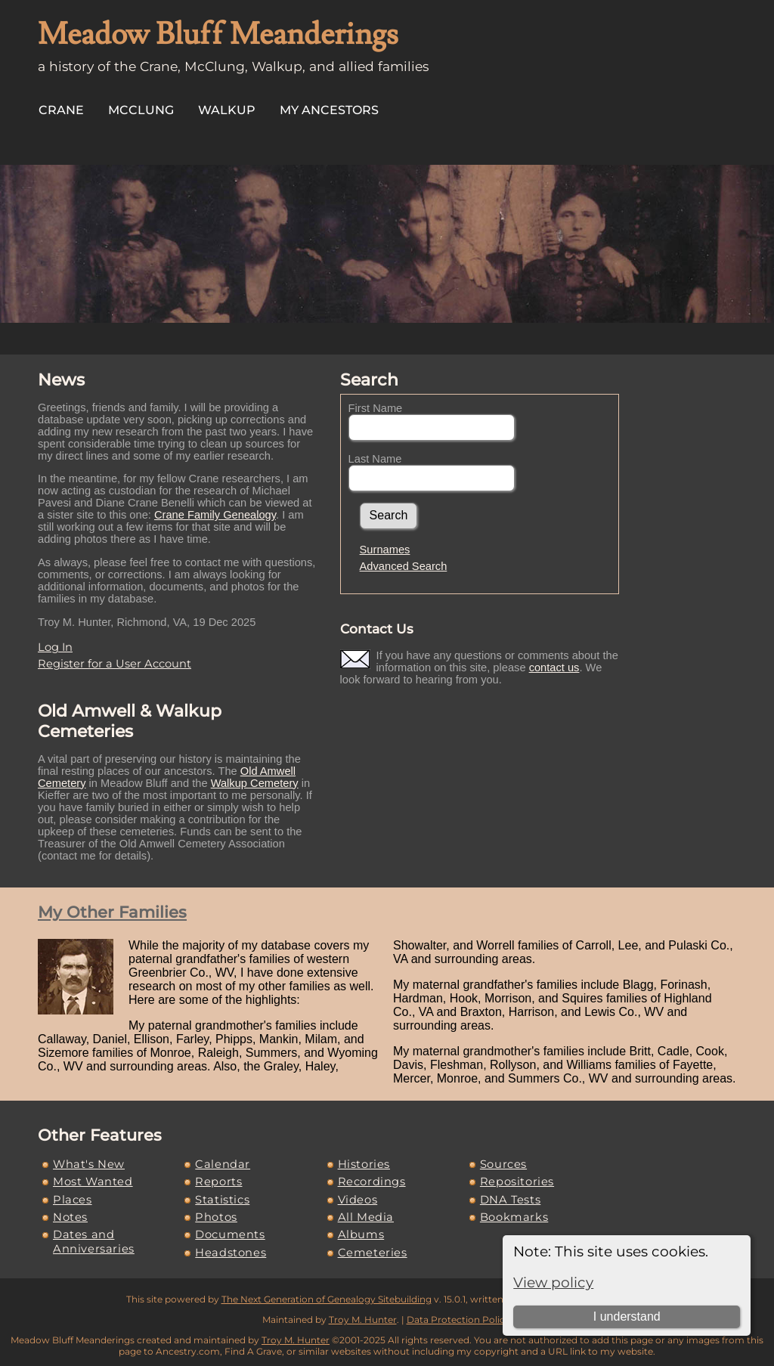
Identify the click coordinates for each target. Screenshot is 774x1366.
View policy (553, 1282)
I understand (627, 1316)
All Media (366, 1217)
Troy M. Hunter (363, 1319)
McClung (141, 110)
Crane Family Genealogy (215, 515)
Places (72, 1199)
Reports (218, 1181)
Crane (61, 110)
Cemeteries (372, 1252)
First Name (375, 408)
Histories (364, 1164)
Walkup (226, 110)
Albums (361, 1234)
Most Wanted (93, 1181)
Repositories (517, 1181)
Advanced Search (403, 566)
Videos (358, 1199)
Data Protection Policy (458, 1319)
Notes (70, 1217)
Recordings (372, 1181)
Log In (55, 647)
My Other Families (112, 912)
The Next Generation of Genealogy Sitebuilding (326, 1299)
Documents (230, 1234)
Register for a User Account (114, 664)
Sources (503, 1164)
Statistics (222, 1199)
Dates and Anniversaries (94, 1241)
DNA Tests (510, 1199)
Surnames (385, 550)
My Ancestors (329, 110)
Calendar (222, 1164)
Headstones (230, 1252)
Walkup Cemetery (255, 783)
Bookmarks (514, 1217)
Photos (216, 1217)
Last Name (375, 459)
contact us (554, 667)
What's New (89, 1164)
